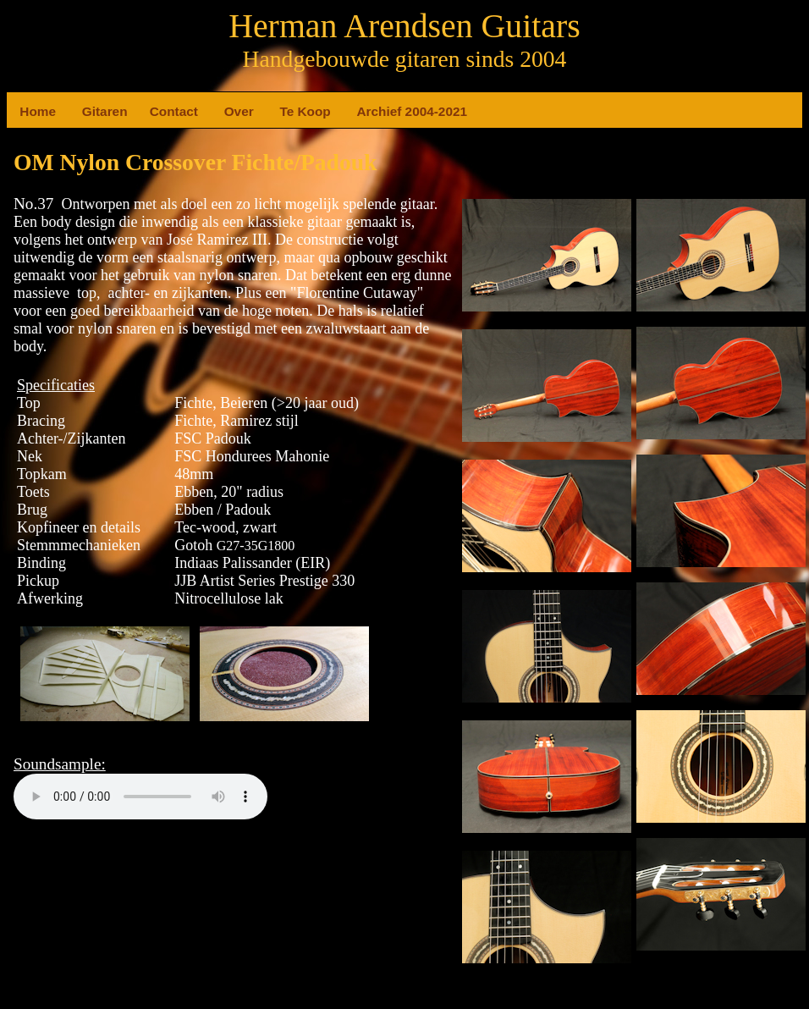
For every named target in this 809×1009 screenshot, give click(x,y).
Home (26, 111)
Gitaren (89, 111)
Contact (156, 111)
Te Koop (286, 111)
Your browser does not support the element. (140, 796)
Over (231, 111)
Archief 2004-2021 (363, 111)
